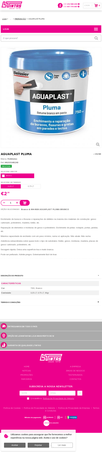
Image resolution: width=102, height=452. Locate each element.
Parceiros (26, 379)
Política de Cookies (12, 408)
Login (87, 5)
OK (96, 38)
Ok (79, 393)
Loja (4, 19)
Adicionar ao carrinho (24, 203)
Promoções (26, 375)
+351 (71, 4)
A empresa (75, 367)
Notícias (26, 371)
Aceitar (14, 445)
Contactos (75, 379)
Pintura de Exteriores (11, 19)
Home (26, 367)
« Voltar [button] (97, 154)
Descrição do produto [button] (12, 276)
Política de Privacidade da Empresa (74, 408)
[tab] (51, 276)
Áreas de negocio (75, 371)
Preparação (20, 19)
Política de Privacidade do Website (39, 408)
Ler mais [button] (62, 445)
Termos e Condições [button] (10, 302)
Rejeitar (38, 445)
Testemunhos (75, 375)
